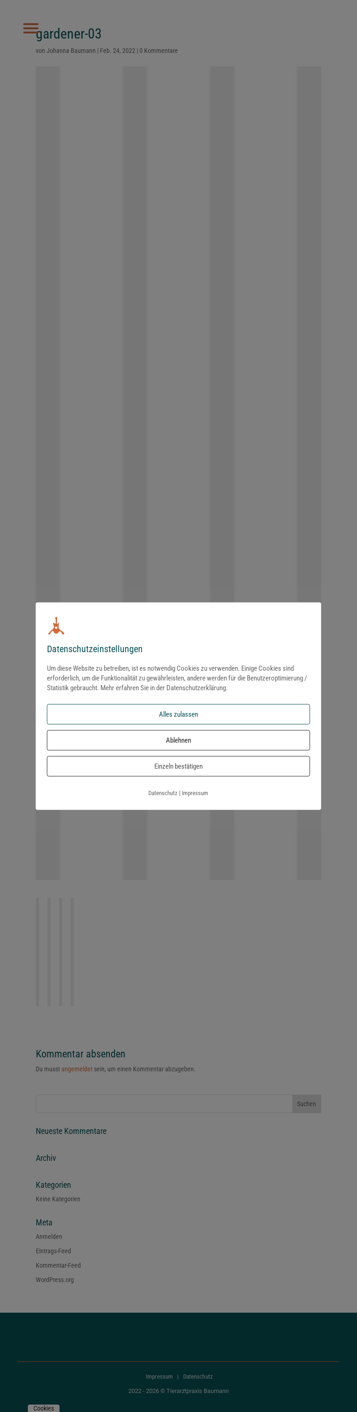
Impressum (195, 793)
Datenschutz (163, 793)
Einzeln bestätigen (178, 766)
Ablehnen (178, 740)
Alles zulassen (178, 714)
